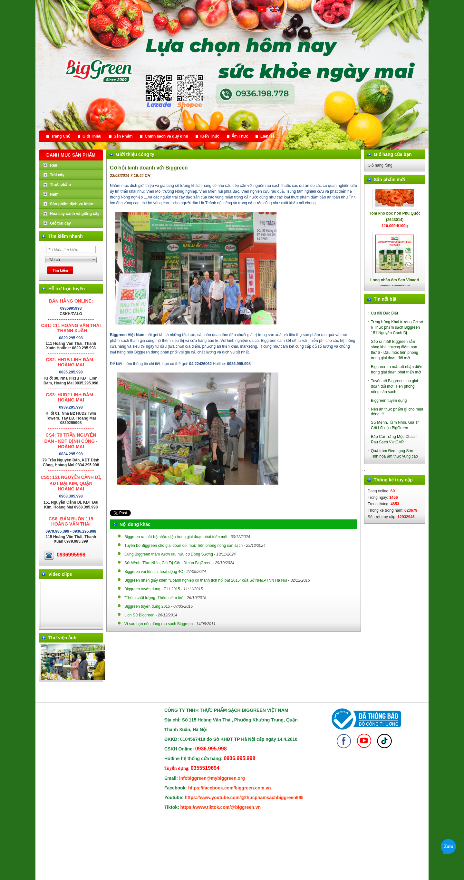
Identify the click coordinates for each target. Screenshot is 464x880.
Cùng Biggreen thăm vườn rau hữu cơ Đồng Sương (168, 554)
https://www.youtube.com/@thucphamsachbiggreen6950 (245, 797)
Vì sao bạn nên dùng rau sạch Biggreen (158, 624)
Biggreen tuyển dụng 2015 (147, 606)
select (94, 259)
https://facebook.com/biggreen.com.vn (229, 787)
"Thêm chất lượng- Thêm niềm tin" (153, 597)
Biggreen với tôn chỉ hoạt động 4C (153, 571)
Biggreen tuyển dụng (389, 400)
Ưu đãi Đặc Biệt (384, 313)
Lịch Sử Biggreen (139, 615)
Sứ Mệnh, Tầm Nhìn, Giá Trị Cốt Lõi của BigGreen (167, 563)
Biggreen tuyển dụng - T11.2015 (152, 589)
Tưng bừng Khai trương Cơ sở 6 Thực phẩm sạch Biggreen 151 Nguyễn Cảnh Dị (397, 327)
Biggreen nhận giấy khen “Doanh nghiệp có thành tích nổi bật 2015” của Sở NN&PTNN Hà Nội (205, 580)
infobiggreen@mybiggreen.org (212, 778)
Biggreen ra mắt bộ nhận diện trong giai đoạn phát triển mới (175, 537)
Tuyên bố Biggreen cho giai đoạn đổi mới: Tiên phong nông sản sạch (183, 545)
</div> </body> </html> (71, 604)
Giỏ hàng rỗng (380, 165)
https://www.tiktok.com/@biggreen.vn (220, 807)
